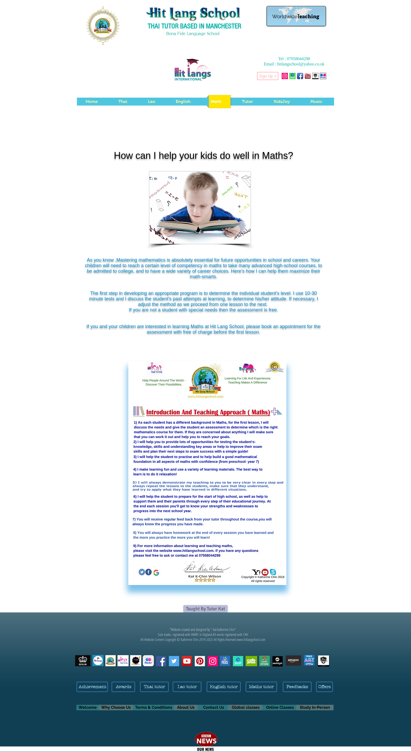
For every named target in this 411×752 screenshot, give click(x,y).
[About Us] (186, 707)
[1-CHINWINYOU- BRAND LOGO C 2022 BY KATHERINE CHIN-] (315, 76)
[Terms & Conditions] (153, 707)
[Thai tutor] (154, 687)
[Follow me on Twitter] (174, 661)
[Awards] (123, 687)
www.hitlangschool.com (251, 639)
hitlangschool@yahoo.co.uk (300, 64)
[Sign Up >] (267, 76)
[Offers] (324, 687)
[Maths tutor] (261, 687)
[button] (333, 76)
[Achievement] (92, 687)
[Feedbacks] (297, 687)
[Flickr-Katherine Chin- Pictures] (323, 76)
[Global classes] (245, 707)
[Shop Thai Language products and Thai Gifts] (292, 76)
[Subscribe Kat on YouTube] (187, 661)
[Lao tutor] (187, 687)
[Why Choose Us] (116, 707)
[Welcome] (87, 707)
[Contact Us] (213, 707)
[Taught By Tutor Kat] (205, 608)
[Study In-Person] (315, 707)
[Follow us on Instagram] (213, 661)
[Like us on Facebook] (161, 661)
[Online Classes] (280, 707)
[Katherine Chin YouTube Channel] (308, 76)
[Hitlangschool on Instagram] (285, 76)
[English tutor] (224, 687)
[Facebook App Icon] (300, 76)
